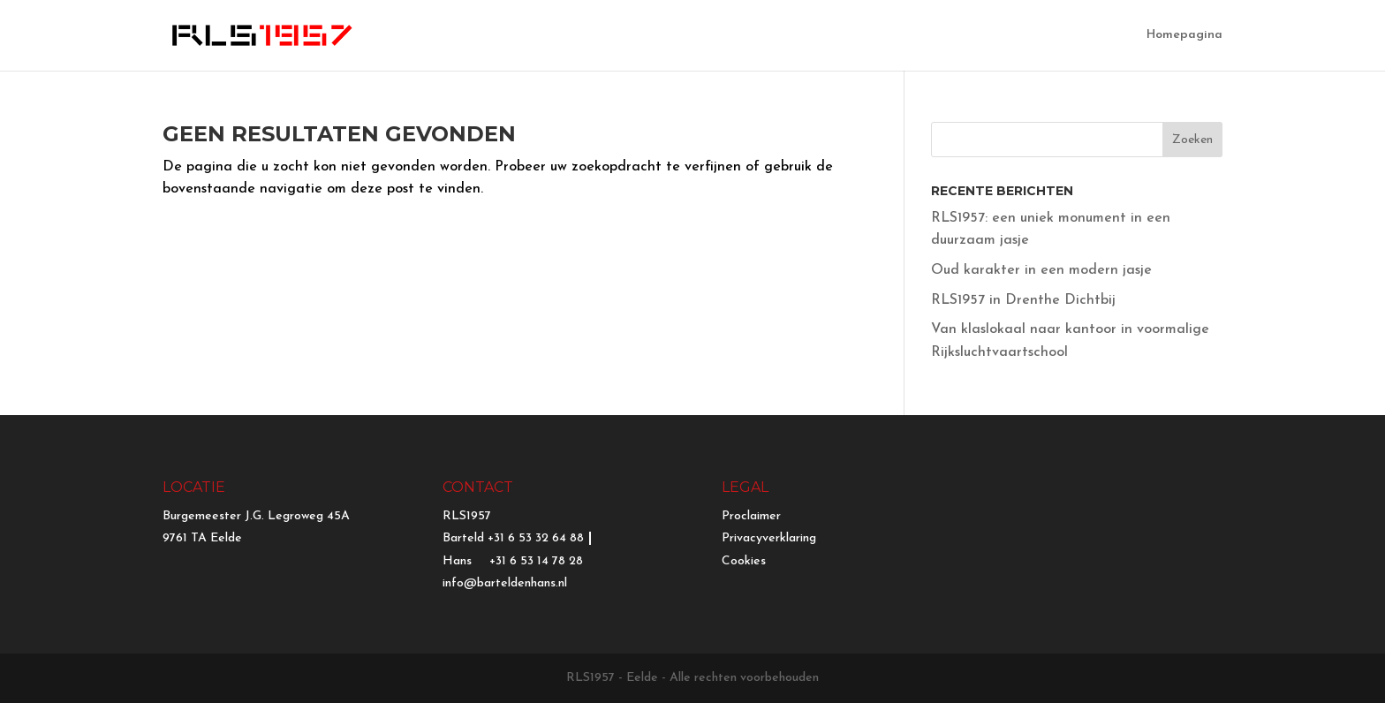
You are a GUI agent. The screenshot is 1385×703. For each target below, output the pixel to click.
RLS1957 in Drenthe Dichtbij (1023, 300)
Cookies (744, 561)
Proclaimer (751, 516)
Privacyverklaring (769, 538)
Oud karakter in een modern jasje (1041, 270)
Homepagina (1184, 35)
